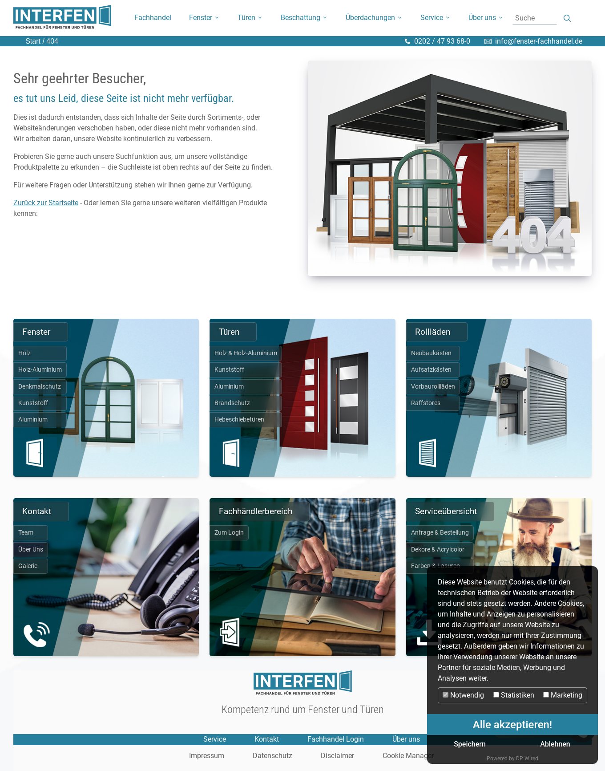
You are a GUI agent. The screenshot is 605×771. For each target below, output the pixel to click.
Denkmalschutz (39, 386)
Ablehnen (555, 744)
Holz (24, 353)
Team (25, 532)
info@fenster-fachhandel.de (538, 41)
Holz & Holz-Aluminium (245, 353)
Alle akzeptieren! (512, 724)
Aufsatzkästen (431, 369)
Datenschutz (272, 756)
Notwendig (463, 695)
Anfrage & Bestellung (440, 532)
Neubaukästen (431, 353)
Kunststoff (33, 403)
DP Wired (527, 758)
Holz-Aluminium (40, 369)
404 (51, 41)
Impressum (206, 756)
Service (214, 739)
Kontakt (266, 739)
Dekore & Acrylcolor (437, 549)
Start (32, 41)
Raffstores (425, 403)
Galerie (27, 566)
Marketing (562, 695)
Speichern (470, 744)
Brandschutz (232, 403)
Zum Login (229, 532)
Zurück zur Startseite (45, 203)
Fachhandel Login (335, 739)
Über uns (406, 739)
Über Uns (30, 549)
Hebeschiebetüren (239, 419)
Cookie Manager (408, 756)
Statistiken (513, 695)
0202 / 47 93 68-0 (442, 41)
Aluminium (33, 419)
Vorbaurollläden (433, 386)
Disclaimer (337, 756)
